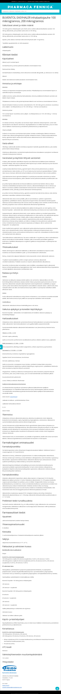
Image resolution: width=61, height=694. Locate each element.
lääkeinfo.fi (14, 1)
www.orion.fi (5, 685)
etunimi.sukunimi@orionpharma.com (12, 687)
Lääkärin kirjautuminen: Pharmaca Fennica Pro (38, 1)
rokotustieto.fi (22, 1)
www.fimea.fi (13, 397)
